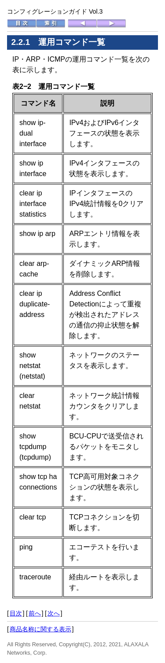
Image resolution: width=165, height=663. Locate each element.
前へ (35, 613)
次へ (54, 613)
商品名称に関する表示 (40, 629)
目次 (16, 613)
